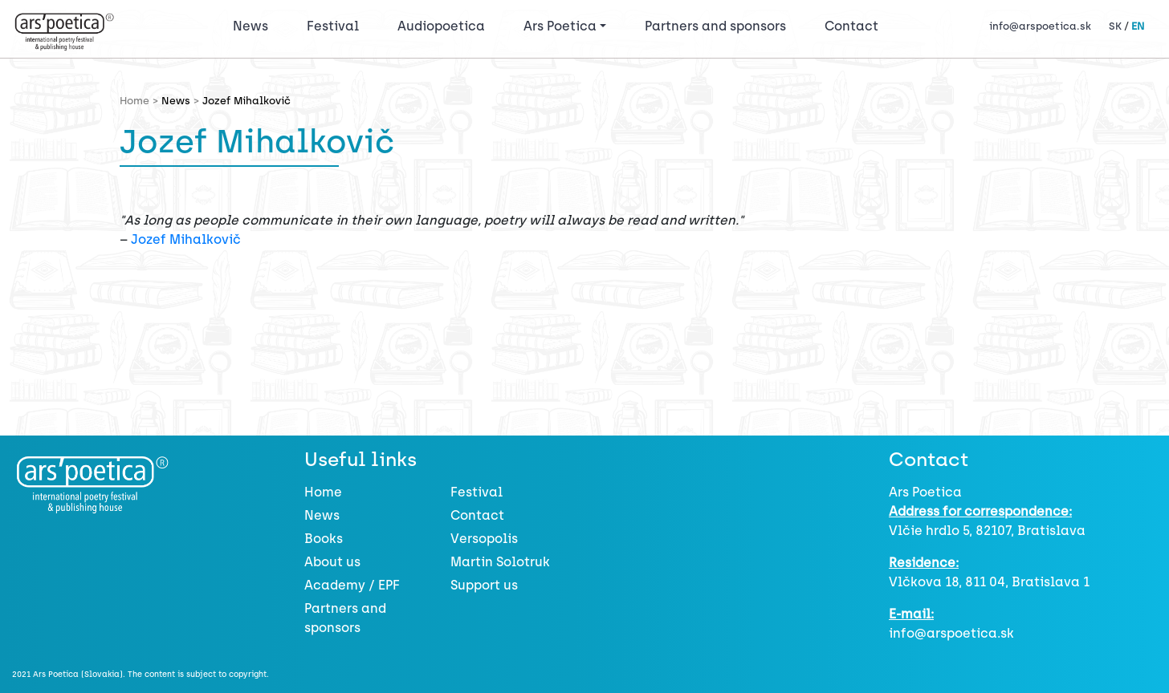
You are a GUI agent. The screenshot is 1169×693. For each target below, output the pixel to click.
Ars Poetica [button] (560, 26)
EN (1137, 26)
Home (323, 492)
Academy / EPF (352, 585)
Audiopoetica (441, 26)
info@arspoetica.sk (1040, 26)
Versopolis (484, 538)
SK (1115, 26)
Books (323, 538)
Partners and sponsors (715, 26)
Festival (336, 25)
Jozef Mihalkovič (186, 239)
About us (332, 561)
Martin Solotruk (500, 561)
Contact (851, 26)
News (250, 26)
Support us (484, 585)
